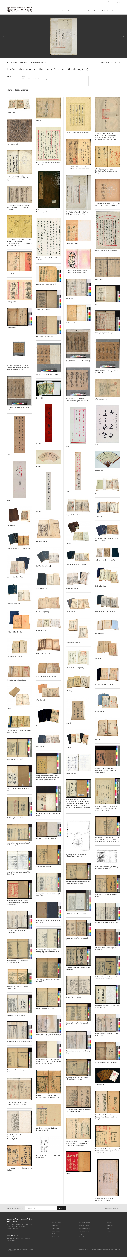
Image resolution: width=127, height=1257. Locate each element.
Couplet (38, 443)
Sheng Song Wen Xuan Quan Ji (17, 680)
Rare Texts (23, 62)
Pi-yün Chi (39, 398)
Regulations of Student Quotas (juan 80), (107, 839)
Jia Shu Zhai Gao (100, 586)
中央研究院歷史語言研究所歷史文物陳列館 (19, 9)
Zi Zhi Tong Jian (100, 711)
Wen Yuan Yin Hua (101, 399)
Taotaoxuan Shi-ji (71, 323)
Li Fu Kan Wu (11, 525)
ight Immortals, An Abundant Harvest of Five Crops (105, 1199)
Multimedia (105, 11)
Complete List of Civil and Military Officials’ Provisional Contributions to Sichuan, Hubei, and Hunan (48, 1061)
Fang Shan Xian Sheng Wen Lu (105, 611)
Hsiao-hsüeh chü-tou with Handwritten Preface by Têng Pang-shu (19, 178)
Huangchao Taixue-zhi (73, 243)
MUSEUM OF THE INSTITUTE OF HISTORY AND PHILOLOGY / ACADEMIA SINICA (23, 2)
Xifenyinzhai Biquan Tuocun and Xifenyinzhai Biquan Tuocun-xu (76, 271)
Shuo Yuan (98, 516)
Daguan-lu (69, 298)
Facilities (54, 1234)
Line (108, 1228)
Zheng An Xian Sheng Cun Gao (46, 676)
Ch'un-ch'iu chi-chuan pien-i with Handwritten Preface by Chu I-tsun (77, 168)
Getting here (56, 1231)
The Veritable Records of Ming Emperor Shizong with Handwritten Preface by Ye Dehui (18, 1137)
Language (117, 2)
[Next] (123, 36)
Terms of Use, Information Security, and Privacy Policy (106, 1249)
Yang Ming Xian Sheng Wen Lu (76, 564)
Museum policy (56, 1222)
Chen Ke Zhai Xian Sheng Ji (104, 684)
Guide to (69, 1174)
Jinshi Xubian (11, 273)
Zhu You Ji (69, 691)
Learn (96, 11)
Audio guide (55, 1228)
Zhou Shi (68, 723)
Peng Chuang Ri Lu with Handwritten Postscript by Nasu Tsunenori (19, 1103)
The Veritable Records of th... (38, 62)
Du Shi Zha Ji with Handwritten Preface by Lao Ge (46, 1129)
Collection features (84, 1228)
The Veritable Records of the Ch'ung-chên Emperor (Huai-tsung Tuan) (107, 204)
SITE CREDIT (12, 1250)
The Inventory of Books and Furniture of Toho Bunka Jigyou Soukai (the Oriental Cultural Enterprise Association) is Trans (105, 136)
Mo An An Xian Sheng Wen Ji (75, 668)
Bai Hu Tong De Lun (72, 588)
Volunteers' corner (83, 1249)
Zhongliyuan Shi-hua (43, 310)
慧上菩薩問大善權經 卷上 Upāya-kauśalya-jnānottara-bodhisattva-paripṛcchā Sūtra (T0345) (18, 367)
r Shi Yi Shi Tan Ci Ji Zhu (14, 632)
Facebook (109, 1222)
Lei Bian (9, 708)
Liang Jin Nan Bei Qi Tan (15, 577)
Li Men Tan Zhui (71, 612)
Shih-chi (38, 121)
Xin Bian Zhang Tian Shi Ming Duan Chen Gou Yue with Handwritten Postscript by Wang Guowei (77, 1143)
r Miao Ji (98, 658)
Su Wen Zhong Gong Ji (43, 566)
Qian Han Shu (40, 746)
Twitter (109, 1231)
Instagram (110, 1225)
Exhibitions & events (74, 11)
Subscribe (62, 1208)
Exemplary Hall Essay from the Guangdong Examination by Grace (47, 951)
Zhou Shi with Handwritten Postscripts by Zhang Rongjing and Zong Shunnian (106, 1117)
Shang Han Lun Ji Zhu (43, 654)
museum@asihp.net (12, 1230)
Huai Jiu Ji (98, 739)
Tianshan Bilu (11, 327)
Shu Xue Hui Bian (41, 726)
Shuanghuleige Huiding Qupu (104, 333)
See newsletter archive (112, 1208)
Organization (83, 1234)
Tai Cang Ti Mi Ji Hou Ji (14, 657)
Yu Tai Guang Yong (42, 612)
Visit (63, 11)
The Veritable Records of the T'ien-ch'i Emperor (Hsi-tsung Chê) (77, 213)
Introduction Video (84, 1222)
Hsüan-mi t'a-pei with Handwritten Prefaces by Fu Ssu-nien (47, 211)
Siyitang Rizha (11, 302)
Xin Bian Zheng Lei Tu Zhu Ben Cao (18, 548)
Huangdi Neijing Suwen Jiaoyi (46, 284)
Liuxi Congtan (99, 279)
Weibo (108, 1237)
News (109, 2)
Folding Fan (40, 466)
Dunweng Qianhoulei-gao (44, 336)
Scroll (97, 444)
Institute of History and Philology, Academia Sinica (20, 1249)
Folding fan (99, 470)
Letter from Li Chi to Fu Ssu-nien (106, 251)
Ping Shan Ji (69, 747)
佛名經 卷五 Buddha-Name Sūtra (47, 374)
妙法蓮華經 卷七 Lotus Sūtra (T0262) (78, 361)
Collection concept (84, 1231)
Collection (88, 11)
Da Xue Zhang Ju (41, 541)
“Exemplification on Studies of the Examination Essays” (18, 961)
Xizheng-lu (98, 304)
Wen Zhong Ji (40, 700)
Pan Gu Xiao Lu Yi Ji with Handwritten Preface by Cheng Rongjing (78, 1110)
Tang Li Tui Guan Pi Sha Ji (74, 515)
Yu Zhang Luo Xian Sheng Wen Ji (105, 560)
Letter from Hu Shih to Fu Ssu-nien (77, 132)
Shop (113, 11)
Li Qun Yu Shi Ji (11, 113)
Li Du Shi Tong (41, 630)
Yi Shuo (68, 544)
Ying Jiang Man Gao (13, 604)
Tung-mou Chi (99, 1085)
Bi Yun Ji (97, 493)
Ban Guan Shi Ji (100, 633)
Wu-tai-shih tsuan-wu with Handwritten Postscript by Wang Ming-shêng (106, 171)
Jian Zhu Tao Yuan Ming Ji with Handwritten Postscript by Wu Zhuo (48, 1096)
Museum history (84, 1225)
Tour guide (55, 1225)
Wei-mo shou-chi (12, 144)
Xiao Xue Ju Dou (41, 588)
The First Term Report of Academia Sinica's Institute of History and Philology (18, 207)
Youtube (109, 1234)
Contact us (82, 1237)
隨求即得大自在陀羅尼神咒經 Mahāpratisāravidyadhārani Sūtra (77, 400)
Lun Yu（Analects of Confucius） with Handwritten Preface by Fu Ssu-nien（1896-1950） (107, 1151)
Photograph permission (59, 1237)
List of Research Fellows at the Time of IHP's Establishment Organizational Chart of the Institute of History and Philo (19, 242)
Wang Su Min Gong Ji (73, 642)
